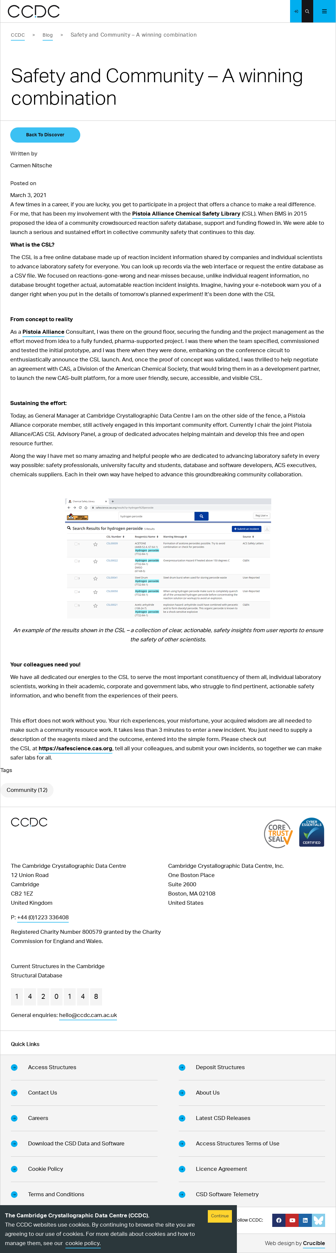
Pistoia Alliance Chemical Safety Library (186, 214)
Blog (48, 35)
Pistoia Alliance (43, 332)
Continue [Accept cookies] (220, 1216)
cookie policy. (83, 1243)
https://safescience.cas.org (75, 748)
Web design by (295, 1244)
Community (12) (27, 790)
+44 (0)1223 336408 (43, 917)
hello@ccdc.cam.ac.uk (88, 1015)
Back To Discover (45, 135)
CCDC (18, 35)
